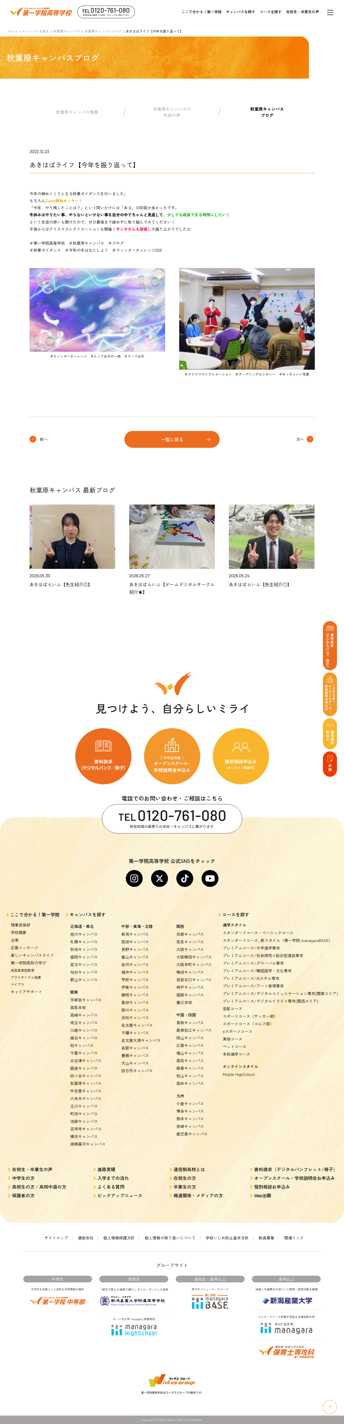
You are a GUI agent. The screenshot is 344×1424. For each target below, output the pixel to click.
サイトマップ (56, 1238)
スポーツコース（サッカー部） (250, 1016)
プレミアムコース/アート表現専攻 (253, 986)
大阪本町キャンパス (194, 964)
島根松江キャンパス (194, 1030)
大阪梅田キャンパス (194, 957)
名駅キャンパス (135, 1048)
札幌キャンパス (84, 941)
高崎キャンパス (84, 1015)
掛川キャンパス (135, 1010)
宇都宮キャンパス (86, 1000)
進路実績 (106, 1169)
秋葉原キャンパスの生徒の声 (172, 112)
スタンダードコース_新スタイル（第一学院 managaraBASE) (276, 940)
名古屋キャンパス (137, 1025)
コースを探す (271, 11)
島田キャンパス (135, 1002)
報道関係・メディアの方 (198, 1195)
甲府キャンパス (135, 979)
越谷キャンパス (84, 1038)
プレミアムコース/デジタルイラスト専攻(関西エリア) (270, 1001)
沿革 (15, 940)
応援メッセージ (24, 947)
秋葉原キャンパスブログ (103, 31)
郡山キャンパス (84, 979)
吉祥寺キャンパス (86, 1129)
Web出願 (262, 1195)
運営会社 (86, 1238)
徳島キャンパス (190, 1068)
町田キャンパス (84, 1113)
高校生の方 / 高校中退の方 (39, 1186)
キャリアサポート (26, 991)
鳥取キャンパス (190, 1022)
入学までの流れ (113, 1178)
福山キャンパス (190, 1053)
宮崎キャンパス (190, 1126)
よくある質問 (110, 1186)
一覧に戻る (172, 439)
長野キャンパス (135, 949)
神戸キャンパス (190, 987)
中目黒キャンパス (86, 1091)
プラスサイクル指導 (26, 977)
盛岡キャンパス (84, 957)
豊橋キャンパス (135, 1055)
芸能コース (232, 1008)
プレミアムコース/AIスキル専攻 (251, 978)
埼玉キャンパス (84, 1022)
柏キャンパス (82, 1045)
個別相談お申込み (272, 1186)
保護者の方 (23, 1195)
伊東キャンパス (135, 987)
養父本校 (184, 1002)
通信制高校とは (189, 1169)
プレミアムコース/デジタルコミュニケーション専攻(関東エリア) (280, 993)
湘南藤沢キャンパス (88, 1144)
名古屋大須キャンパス (141, 1040)
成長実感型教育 (22, 970)
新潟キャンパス (135, 934)
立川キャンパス (84, 1106)
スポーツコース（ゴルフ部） (248, 1023)
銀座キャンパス (84, 1068)
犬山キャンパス (135, 1063)
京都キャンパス (190, 934)
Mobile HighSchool (239, 1074)
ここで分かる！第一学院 (201, 11)
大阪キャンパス (190, 949)
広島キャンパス (190, 1045)
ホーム (13, 31)
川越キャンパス (84, 1030)
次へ (300, 439)
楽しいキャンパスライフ (32, 955)
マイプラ (17, 984)
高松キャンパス (190, 1060)
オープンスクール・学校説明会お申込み (294, 1178)
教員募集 (266, 1238)
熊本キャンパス (190, 1118)
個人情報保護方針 (119, 1238)
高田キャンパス (135, 941)
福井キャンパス (135, 972)
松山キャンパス (190, 1075)
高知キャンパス (190, 1083)
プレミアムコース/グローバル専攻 (253, 963)
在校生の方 (185, 1178)
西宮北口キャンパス (194, 979)
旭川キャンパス (84, 934)
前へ (44, 439)
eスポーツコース (237, 1031)
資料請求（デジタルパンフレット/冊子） (296, 1169)
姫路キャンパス (190, 995)
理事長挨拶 (20, 925)
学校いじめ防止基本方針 (227, 1238)
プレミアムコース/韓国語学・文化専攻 (257, 970)
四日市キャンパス (137, 1070)
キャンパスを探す (240, 11)
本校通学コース (236, 1054)
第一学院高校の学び (28, 963)
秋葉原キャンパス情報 (77, 112)
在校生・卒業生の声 (302, 11)
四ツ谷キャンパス (86, 1075)
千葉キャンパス (84, 1053)
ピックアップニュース (119, 1195)
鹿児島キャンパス (192, 1134)
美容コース (232, 1039)
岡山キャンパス (190, 1038)
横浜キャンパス (84, 1136)
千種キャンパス (135, 1032)
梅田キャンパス (190, 972)
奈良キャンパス (190, 941)
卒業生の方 (185, 1186)
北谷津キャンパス (86, 1060)
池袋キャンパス (84, 1121)
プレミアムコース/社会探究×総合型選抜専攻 (263, 955)
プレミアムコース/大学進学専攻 (251, 948)
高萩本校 (78, 1007)
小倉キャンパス (190, 1103)
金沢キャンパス (135, 964)
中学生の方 (23, 1178)
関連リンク (294, 1238)
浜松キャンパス (135, 1017)
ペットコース (234, 1046)
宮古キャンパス (84, 964)
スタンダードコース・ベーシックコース (258, 932)
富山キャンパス (135, 957)
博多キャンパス (190, 1111)
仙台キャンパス (84, 972)
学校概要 (18, 932)
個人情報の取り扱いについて (170, 1238)
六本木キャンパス (86, 1098)
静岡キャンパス (135, 995)
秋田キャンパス (84, 949)
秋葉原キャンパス (66, 31)
